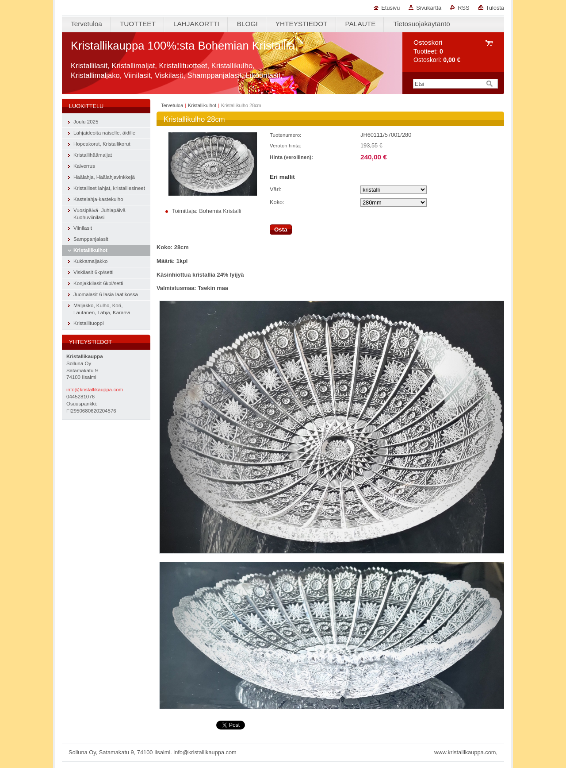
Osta (280, 229)
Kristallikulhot (202, 105)
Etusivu (390, 7)
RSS (463, 7)
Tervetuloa (172, 105)
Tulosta (495, 7)
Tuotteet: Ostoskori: (436, 51)
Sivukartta (428, 7)
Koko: (277, 202)
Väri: (275, 189)
